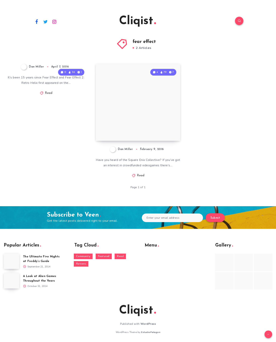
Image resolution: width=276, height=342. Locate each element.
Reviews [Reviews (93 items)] (81, 263)
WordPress (148, 324)
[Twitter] (45, 21)
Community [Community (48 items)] (83, 256)
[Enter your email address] (172, 217)
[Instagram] (54, 21)
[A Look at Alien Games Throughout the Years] (11, 280)
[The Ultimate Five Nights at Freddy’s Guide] (11, 261)
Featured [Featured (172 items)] (103, 256)
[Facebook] (36, 21)
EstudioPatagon (150, 332)
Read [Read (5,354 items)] (120, 256)
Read (48, 93)
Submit (215, 218)
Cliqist (137, 21)
